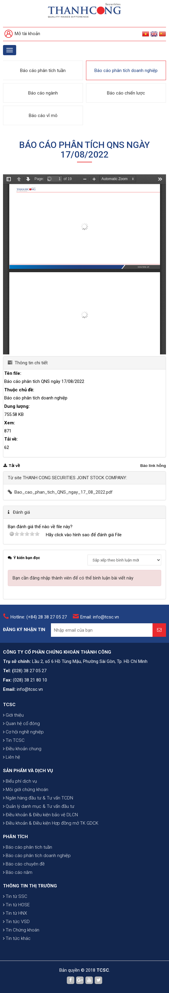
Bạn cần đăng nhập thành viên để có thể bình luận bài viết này (73, 578)
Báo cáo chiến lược (126, 93)
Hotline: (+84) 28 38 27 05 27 (38, 617)
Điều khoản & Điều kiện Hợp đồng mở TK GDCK (50, 823)
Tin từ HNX (15, 913)
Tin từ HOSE (16, 904)
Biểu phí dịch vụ (20, 781)
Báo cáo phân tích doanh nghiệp (126, 70)
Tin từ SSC (15, 896)
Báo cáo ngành (43, 93)
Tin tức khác (17, 938)
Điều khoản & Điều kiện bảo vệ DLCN (40, 814)
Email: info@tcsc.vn (99, 617)
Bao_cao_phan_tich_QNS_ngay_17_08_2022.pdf (63, 492)
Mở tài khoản (22, 34)
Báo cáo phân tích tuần (43, 70)
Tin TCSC (14, 740)
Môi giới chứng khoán (25, 789)
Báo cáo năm (17, 872)
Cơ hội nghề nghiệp (23, 732)
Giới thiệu (13, 715)
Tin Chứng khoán (21, 930)
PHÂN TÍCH (15, 836)
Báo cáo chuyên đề (24, 864)
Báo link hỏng (153, 465)
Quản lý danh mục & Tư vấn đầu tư (38, 806)
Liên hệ (11, 757)
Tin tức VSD (16, 921)
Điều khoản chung (22, 748)
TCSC (9, 704)
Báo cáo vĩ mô (43, 115)
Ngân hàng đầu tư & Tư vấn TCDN (38, 798)
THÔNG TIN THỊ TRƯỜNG (30, 886)
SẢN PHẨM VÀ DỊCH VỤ (28, 770)
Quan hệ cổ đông (21, 723)
